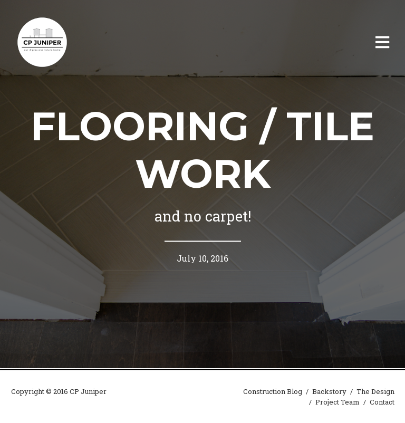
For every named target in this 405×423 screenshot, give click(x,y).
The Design (375, 391)
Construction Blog (272, 391)
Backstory (329, 391)
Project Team (337, 402)
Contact (382, 402)
